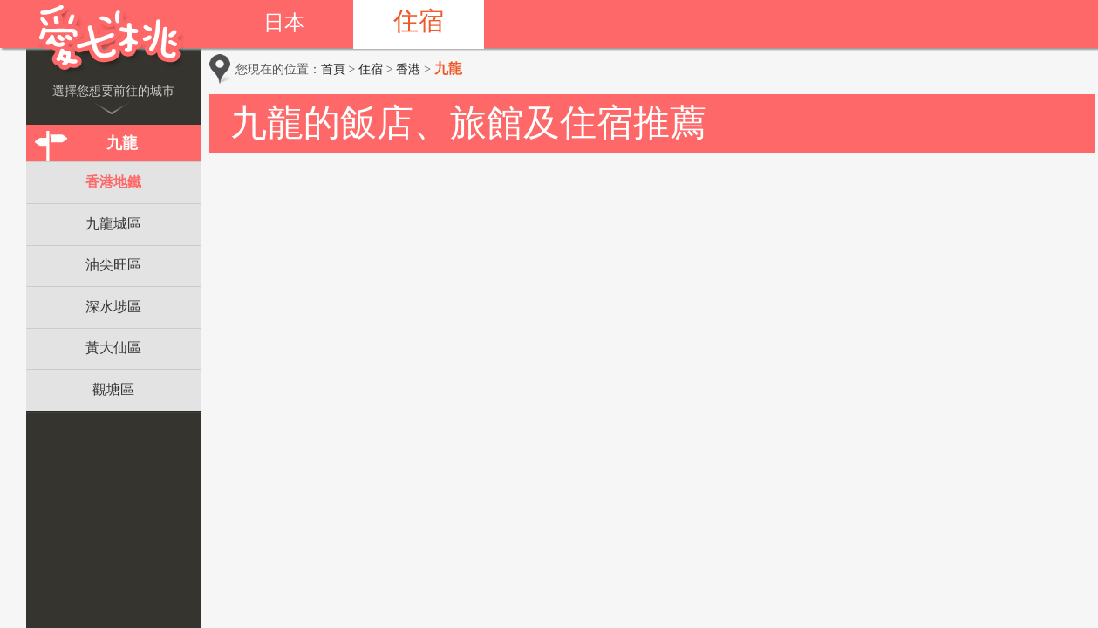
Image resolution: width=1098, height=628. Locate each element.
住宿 (418, 21)
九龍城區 (113, 223)
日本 (284, 22)
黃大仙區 (113, 347)
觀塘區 (113, 389)
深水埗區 (113, 306)
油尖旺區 (113, 264)
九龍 (122, 143)
